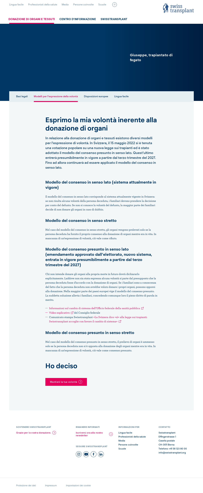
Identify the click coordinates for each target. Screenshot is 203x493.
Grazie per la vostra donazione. (33, 432)
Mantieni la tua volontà (63, 381)
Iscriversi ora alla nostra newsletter (89, 434)
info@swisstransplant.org (172, 452)
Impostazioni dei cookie (78, 485)
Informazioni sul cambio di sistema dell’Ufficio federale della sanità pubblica (94, 308)
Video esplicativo (59, 312)
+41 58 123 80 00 (178, 448)
